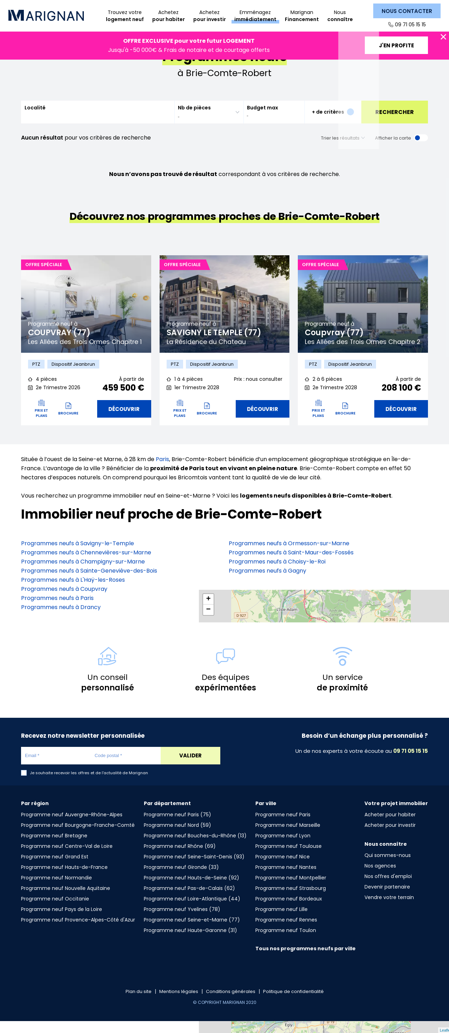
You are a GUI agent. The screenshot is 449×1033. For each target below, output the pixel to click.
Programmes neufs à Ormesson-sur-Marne (289, 556)
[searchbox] (204, 127)
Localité (35, 118)
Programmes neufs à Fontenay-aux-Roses (287, 601)
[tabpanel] (86, 314)
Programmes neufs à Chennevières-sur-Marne (86, 565)
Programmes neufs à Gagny (267, 583)
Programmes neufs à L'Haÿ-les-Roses (73, 592)
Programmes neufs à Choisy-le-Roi (277, 574)
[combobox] (208, 122)
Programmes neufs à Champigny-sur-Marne (83, 574)
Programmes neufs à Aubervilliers (275, 619)
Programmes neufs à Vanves (268, 610)
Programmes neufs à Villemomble (276, 592)
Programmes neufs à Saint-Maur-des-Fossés (291, 565)
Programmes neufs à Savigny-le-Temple (77, 556)
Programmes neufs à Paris (57, 610)
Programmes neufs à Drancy (61, 619)
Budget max (262, 118)
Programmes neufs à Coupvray (64, 601)
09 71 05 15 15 (409, 24)
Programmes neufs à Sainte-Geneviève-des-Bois (89, 583)
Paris (162, 471)
